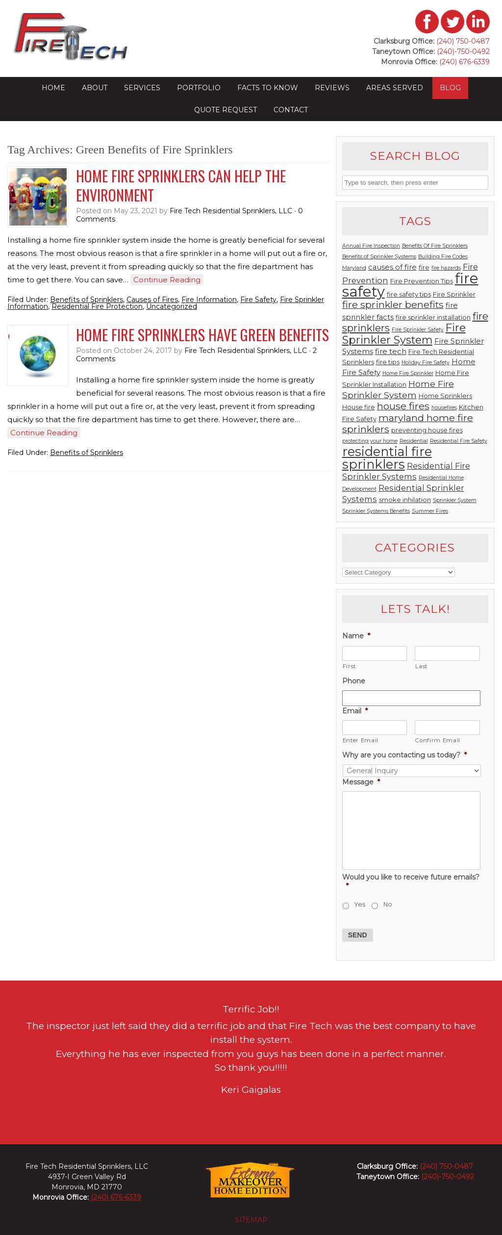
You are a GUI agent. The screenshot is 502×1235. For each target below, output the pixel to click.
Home (53, 87)
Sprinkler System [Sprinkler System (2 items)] (455, 500)
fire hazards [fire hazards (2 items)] (446, 268)
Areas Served (394, 87)
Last (421, 666)
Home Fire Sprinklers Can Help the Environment (181, 185)
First (349, 666)
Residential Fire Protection (97, 306)
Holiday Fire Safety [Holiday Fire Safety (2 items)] (426, 362)
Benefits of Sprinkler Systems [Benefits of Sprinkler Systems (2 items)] (379, 256)
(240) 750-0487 (463, 41)
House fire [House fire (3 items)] (358, 407)
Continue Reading (167, 279)
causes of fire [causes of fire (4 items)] (392, 267)
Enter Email (360, 740)
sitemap (251, 1219)
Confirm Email (437, 740)
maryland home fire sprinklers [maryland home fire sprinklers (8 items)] (407, 423)
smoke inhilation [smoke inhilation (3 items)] (405, 500)
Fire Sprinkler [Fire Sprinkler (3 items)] (454, 294)
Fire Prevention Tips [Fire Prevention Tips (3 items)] (421, 281)
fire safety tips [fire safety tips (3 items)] (409, 294)
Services (142, 87)
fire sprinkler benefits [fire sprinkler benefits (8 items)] (393, 304)
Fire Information (209, 299)
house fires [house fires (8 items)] (403, 406)
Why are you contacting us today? (404, 755)
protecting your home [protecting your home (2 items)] (370, 441)
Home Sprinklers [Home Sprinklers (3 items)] (445, 396)
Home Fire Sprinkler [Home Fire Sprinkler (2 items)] (407, 373)
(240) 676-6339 (463, 61)
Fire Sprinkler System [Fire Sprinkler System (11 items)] (404, 333)
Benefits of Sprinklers (86, 299)
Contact (291, 109)
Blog (450, 87)
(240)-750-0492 (463, 51)
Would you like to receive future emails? (410, 881)
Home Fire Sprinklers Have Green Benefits (202, 335)
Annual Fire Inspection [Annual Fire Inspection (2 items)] (371, 246)
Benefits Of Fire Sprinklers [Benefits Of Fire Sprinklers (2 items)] (435, 246)
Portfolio (199, 87)
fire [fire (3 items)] (424, 267)
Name (356, 635)
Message (361, 782)
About (94, 87)
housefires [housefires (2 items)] (444, 407)
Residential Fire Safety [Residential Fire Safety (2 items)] (458, 441)
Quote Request (225, 109)
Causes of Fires (152, 299)
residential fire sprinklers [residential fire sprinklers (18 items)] (387, 458)
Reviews (332, 87)
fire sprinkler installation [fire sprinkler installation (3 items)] (433, 317)
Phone (353, 681)
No (387, 904)
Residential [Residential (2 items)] (414, 441)
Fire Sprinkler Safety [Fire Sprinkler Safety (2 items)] (418, 330)
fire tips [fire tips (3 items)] (388, 362)
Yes (359, 904)
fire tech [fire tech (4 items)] (390, 351)
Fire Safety (258, 299)
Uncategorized (171, 306)
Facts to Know (267, 87)
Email (355, 710)
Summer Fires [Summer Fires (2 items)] (430, 511)
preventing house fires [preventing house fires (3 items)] (427, 430)
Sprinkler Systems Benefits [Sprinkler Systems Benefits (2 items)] (376, 511)
